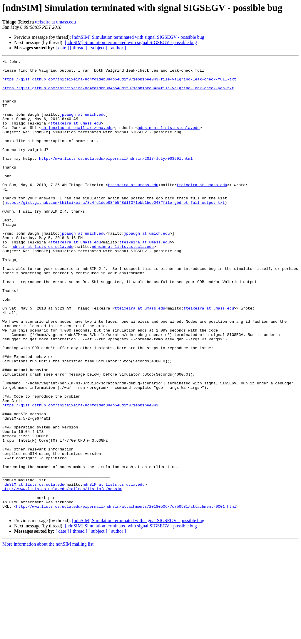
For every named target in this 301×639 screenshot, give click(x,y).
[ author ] (117, 47)
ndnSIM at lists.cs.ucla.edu (33, 569)
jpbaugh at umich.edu (83, 125)
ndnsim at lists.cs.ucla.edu (169, 141)
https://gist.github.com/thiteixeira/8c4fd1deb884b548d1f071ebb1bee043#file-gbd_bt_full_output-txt (115, 231)
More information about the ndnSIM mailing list (47, 633)
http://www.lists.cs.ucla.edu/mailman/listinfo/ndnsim (62, 575)
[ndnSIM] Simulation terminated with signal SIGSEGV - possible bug (138, 37)
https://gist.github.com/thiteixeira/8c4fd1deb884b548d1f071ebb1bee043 (80, 474)
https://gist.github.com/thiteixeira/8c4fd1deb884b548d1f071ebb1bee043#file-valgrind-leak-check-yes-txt (118, 94)
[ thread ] (78, 47)
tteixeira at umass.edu (55, 21)
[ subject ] (97, 47)
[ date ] (62, 47)
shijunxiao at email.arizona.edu (77, 141)
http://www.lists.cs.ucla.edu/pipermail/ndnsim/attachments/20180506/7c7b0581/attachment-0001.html (126, 596)
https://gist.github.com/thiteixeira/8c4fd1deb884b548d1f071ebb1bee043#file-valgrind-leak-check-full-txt (119, 83)
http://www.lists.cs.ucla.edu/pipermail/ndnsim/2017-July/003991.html (116, 178)
